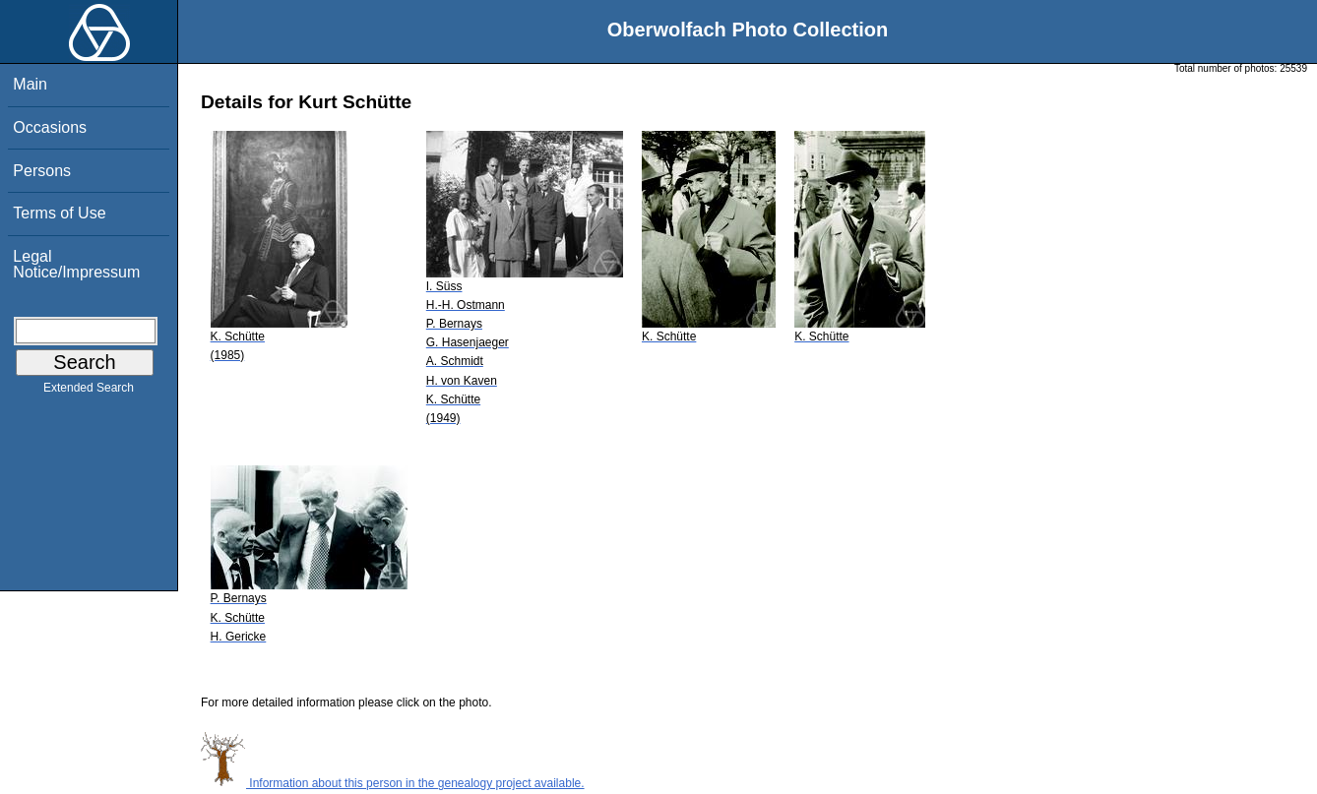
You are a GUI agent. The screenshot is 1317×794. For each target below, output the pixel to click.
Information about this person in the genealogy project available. (393, 783)
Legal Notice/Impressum (76, 264)
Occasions (50, 127)
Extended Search (88, 391)
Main (30, 84)
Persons (42, 170)
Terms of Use (59, 213)
